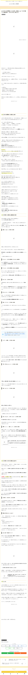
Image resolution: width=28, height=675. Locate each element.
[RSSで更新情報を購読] (20, 653)
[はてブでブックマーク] (22, 646)
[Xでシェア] (6, 646)
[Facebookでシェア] (14, 646)
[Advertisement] (14, 107)
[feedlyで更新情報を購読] (7, 653)
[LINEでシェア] (10, 648)
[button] (18, 648)
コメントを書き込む (14, 671)
